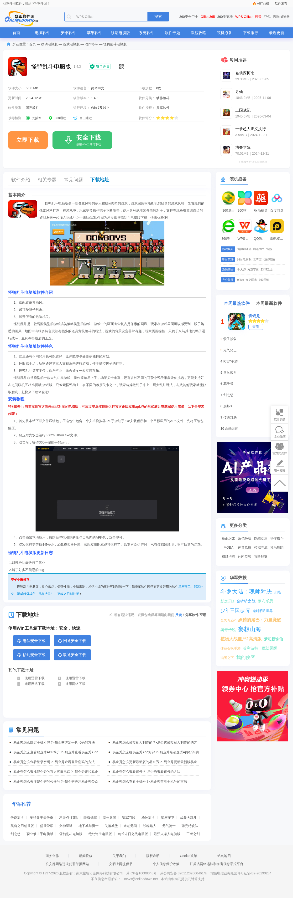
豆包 (267, 16)
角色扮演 (244, 538)
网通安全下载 (72, 641)
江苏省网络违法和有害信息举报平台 (216, 864)
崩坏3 (227, 406)
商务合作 (52, 855)
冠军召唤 (129, 817)
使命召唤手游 (230, 648)
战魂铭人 (149, 825)
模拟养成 (260, 547)
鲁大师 (241, 269)
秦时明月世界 (263, 611)
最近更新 (276, 33)
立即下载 (27, 140)
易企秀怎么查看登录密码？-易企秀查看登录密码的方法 (54, 762)
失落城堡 (111, 825)
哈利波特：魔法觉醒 (260, 648)
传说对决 (17, 817)
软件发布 (281, 3)
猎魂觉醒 (90, 817)
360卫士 (228, 210)
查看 (255, 327)
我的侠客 (245, 657)
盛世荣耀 (46, 825)
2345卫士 (267, 269)
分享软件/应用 (195, 615)
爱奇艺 (257, 259)
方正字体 (253, 269)
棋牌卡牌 (228, 556)
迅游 (269, 249)
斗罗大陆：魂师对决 (246, 591)
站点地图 (224, 855)
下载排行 (250, 33)
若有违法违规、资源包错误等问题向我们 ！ (149, 614)
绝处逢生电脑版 (100, 834)
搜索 (158, 17)
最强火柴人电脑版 (167, 834)
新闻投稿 (85, 855)
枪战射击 (228, 538)
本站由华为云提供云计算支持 (182, 879)
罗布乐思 (265, 601)
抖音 (258, 16)
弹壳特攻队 (190, 825)
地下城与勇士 (88, 825)
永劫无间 (130, 825)
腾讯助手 (259, 249)
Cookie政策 (188, 855)
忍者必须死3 (68, 817)
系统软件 (146, 33)
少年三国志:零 (235, 610)
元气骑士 (169, 825)
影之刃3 (227, 601)
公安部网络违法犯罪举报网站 (67, 864)
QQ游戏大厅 (261, 238)
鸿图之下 (227, 658)
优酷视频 (269, 259)
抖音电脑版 (244, 259)
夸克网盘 (251, 279)
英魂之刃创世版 (68, 594)
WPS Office (243, 16)
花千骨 (228, 384)
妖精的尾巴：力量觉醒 (259, 619)
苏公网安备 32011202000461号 (184, 873)
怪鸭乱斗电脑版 (71, 834)
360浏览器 (225, 16)
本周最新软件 (269, 303)
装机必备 (224, 33)
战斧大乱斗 (46, 594)
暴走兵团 (109, 817)
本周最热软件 (237, 303)
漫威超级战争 (26, 594)
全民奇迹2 (228, 620)
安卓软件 (68, 33)
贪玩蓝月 (230, 372)
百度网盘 (276, 210)
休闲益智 (244, 556)
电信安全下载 (31, 641)
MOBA (228, 547)
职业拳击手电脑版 (39, 834)
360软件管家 (245, 210)
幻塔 (277, 592)
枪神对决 (148, 817)
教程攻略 (198, 33)
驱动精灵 (260, 210)
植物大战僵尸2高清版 (241, 639)
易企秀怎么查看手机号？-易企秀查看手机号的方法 (149, 781)
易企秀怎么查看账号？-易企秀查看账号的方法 (146, 772)
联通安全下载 (72, 655)
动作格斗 (91, 44)
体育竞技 (244, 547)
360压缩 (264, 279)
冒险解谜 (260, 556)
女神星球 (66, 825)
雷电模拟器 (277, 238)
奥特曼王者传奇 (41, 817)
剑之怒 (15, 834)
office (240, 279)
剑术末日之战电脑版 (133, 834)
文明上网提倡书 (120, 864)
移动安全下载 (31, 655)
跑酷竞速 (260, 538)
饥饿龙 (254, 316)
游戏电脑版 (71, 44)
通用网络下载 (31, 684)
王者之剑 (193, 834)
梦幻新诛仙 (273, 639)
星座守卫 (184, 586)
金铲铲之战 (246, 601)
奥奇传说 (228, 630)
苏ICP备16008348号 (141, 873)
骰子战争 (230, 339)
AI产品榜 (263, 3)
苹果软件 (94, 33)
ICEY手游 (230, 361)
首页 (16, 33)
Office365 (208, 16)
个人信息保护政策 (166, 864)
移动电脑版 (120, 33)
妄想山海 (249, 629)
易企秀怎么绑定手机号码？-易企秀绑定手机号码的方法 (54, 742)
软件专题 (172, 33)
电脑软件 (42, 33)
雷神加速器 (244, 249)
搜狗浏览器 (281, 16)
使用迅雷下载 (31, 678)
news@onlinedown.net (141, 879)
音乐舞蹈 (276, 547)
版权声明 (153, 855)
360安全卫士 (188, 16)
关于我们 (119, 855)
